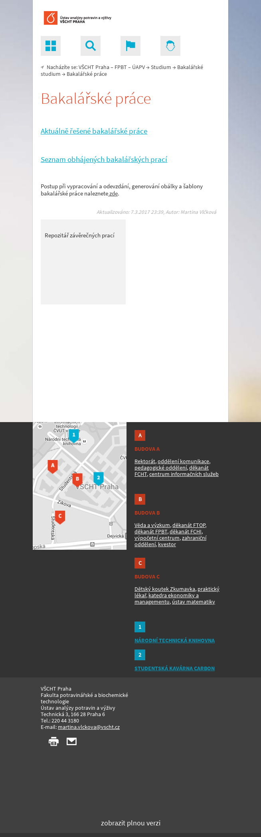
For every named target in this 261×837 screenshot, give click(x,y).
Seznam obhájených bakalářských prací (104, 159)
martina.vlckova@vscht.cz (89, 726)
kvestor (167, 544)
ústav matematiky (193, 601)
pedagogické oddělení (160, 467)
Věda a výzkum (152, 525)
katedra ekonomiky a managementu (166, 598)
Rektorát (144, 461)
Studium (161, 67)
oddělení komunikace (183, 461)
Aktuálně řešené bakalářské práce (94, 131)
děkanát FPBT (150, 531)
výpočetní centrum (157, 537)
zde (113, 193)
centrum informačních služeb (184, 474)
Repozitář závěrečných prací (80, 235)
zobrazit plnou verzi (130, 822)
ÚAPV (138, 67)
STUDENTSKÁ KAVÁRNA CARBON (174, 668)
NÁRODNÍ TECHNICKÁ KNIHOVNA (174, 640)
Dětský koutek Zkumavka (164, 588)
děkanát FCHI (186, 531)
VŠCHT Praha (94, 67)
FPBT (121, 67)
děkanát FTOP (188, 525)
